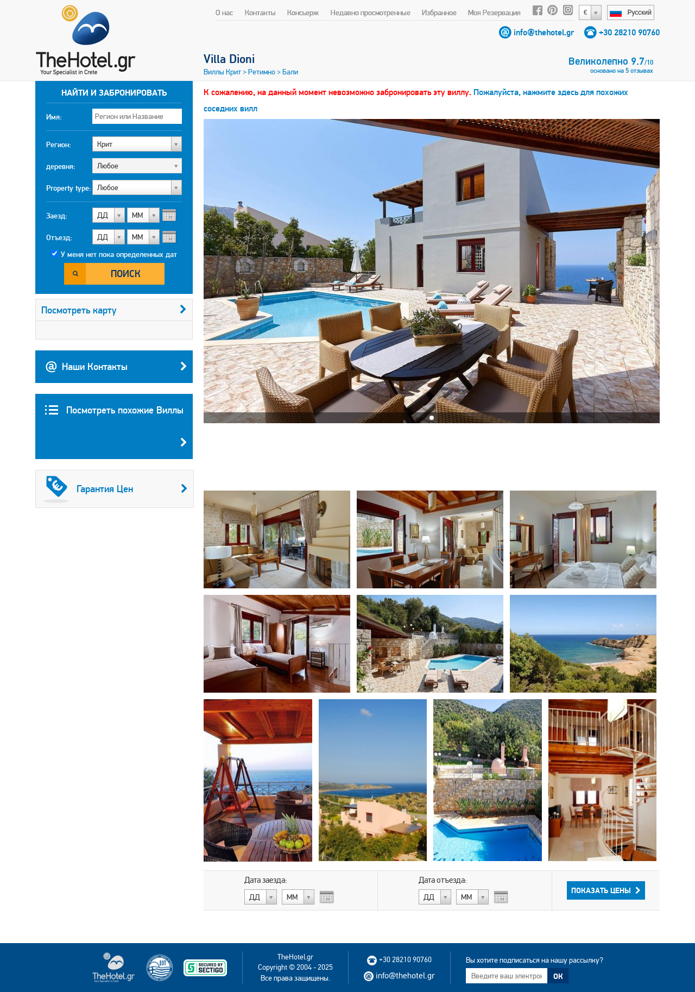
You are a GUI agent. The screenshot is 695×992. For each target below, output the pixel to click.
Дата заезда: (265, 880)
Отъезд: (59, 237)
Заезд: (56, 216)
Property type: (68, 188)
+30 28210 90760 (629, 32)
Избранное (439, 12)
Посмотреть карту (114, 310)
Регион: (58, 144)
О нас (224, 12)
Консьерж (303, 12)
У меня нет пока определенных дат (119, 254)
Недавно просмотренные (370, 12)
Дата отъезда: (443, 880)
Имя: (54, 117)
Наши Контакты (116, 366)
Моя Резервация (494, 12)
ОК (558, 976)
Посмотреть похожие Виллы (116, 431)
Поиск (126, 273)
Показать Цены (606, 890)
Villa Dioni (229, 58)
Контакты (260, 12)
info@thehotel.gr (544, 32)
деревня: (60, 166)
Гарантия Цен (115, 488)
